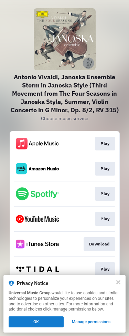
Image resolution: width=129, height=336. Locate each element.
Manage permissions (91, 321)
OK (36, 321)
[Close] (118, 282)
